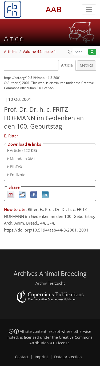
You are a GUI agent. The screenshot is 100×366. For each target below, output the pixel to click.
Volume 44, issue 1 (39, 51)
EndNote (17, 174)
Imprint (41, 357)
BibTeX (16, 166)
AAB (54, 9)
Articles (10, 51)
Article (67, 65)
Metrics (86, 65)
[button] (70, 51)
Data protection (68, 357)
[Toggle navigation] (89, 9)
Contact (22, 357)
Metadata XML (22, 158)
